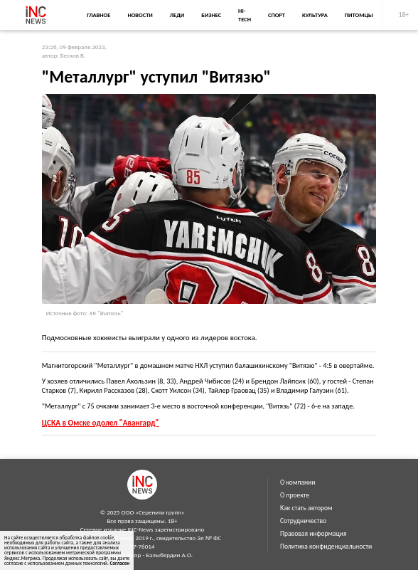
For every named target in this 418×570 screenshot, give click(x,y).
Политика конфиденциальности (326, 546)
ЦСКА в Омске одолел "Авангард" (100, 423)
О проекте (294, 495)
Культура (315, 15)
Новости (139, 15)
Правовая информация (313, 533)
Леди (177, 15)
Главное (98, 15)
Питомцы (359, 15)
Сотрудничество (303, 521)
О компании (297, 482)
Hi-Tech (244, 15)
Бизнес (211, 15)
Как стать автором (306, 508)
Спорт (276, 15)
